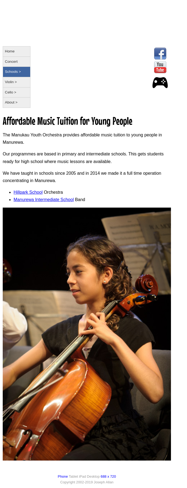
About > (11, 102)
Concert (11, 62)
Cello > (10, 92)
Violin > (11, 82)
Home (10, 51)
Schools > (13, 72)
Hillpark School (28, 192)
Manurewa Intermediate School (44, 199)
